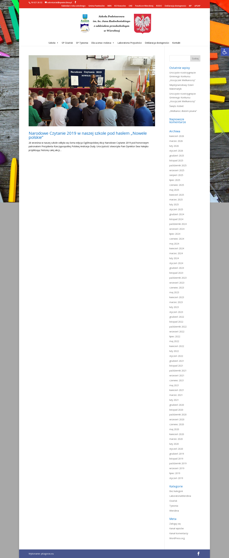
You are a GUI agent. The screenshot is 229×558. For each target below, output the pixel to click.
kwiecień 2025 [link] (176, 194)
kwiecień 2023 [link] (176, 297)
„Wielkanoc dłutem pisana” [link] (183, 110)
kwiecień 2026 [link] (176, 136)
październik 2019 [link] (178, 463)
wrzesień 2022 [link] (176, 331)
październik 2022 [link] (178, 326)
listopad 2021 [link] (176, 365)
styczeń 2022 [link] (176, 355)
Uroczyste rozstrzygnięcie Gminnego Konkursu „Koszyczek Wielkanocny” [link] (182, 76)
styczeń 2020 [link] (176, 448)
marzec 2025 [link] (176, 199)
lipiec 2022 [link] (174, 336)
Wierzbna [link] (174, 510)
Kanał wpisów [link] (176, 528)
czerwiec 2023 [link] (176, 287)
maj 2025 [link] (174, 189)
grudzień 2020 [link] (176, 404)
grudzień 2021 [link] (176, 360)
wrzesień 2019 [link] (176, 468)
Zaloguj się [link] (175, 523)
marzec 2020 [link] (176, 438)
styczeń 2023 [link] (176, 312)
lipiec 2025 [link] (174, 180)
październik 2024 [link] (178, 223)
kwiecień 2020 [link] (176, 434)
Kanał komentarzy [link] (178, 533)
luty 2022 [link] (174, 351)
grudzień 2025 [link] (176, 155)
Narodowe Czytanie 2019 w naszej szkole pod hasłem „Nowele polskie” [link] (88, 135)
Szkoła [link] (54, 42)
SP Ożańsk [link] (67, 42)
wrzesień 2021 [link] (176, 375)
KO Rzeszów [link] (120, 6)
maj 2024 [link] (174, 243)
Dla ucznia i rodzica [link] (102, 42)
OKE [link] (130, 6)
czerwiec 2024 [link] (176, 238)
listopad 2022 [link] (176, 321)
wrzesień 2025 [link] (176, 170)
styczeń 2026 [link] (176, 150)
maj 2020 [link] (174, 429)
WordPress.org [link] (177, 538)
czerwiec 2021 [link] (176, 380)
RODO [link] (159, 6)
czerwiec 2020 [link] (176, 424)
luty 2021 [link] (174, 399)
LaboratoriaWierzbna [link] (180, 495)
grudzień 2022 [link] (176, 316)
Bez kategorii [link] (176, 491)
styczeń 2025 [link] (176, 209)
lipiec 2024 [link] (174, 233)
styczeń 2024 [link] (176, 263)
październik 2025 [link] (178, 165)
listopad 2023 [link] (176, 272)
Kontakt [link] (176, 42)
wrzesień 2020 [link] (176, 419)
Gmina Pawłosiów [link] (96, 6)
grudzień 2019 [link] (176, 453)
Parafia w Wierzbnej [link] (144, 6)
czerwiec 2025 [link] (176, 184)
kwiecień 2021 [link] (176, 390)
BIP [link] (190, 6)
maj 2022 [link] (174, 341)
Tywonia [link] (173, 505)
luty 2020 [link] (174, 443)
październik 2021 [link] (178, 370)
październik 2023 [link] (178, 277)
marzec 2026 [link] (176, 140)
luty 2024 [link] (174, 258)
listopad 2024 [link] (176, 219)
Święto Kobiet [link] (176, 106)
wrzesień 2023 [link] (176, 282)
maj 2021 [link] (174, 385)
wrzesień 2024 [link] (176, 228)
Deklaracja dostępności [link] (175, 6)
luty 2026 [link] (174, 145)
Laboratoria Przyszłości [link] (130, 42)
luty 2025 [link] (174, 204)
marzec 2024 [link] (176, 253)
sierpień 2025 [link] (176, 175)
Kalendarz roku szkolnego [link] (74, 6)
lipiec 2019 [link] (174, 473)
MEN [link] (109, 6)
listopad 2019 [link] (176, 458)
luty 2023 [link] (174, 307)
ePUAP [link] (197, 6)
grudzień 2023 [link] (176, 267)
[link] (225, 52)
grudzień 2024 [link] (176, 214)
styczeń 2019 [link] (176, 478)
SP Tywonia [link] (82, 42)
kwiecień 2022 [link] (176, 346)
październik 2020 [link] (178, 414)
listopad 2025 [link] (176, 160)
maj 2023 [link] (174, 292)
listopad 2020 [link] (176, 409)
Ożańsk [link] (173, 500)
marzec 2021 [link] (176, 394)
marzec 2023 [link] (176, 302)
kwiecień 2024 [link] (176, 248)
